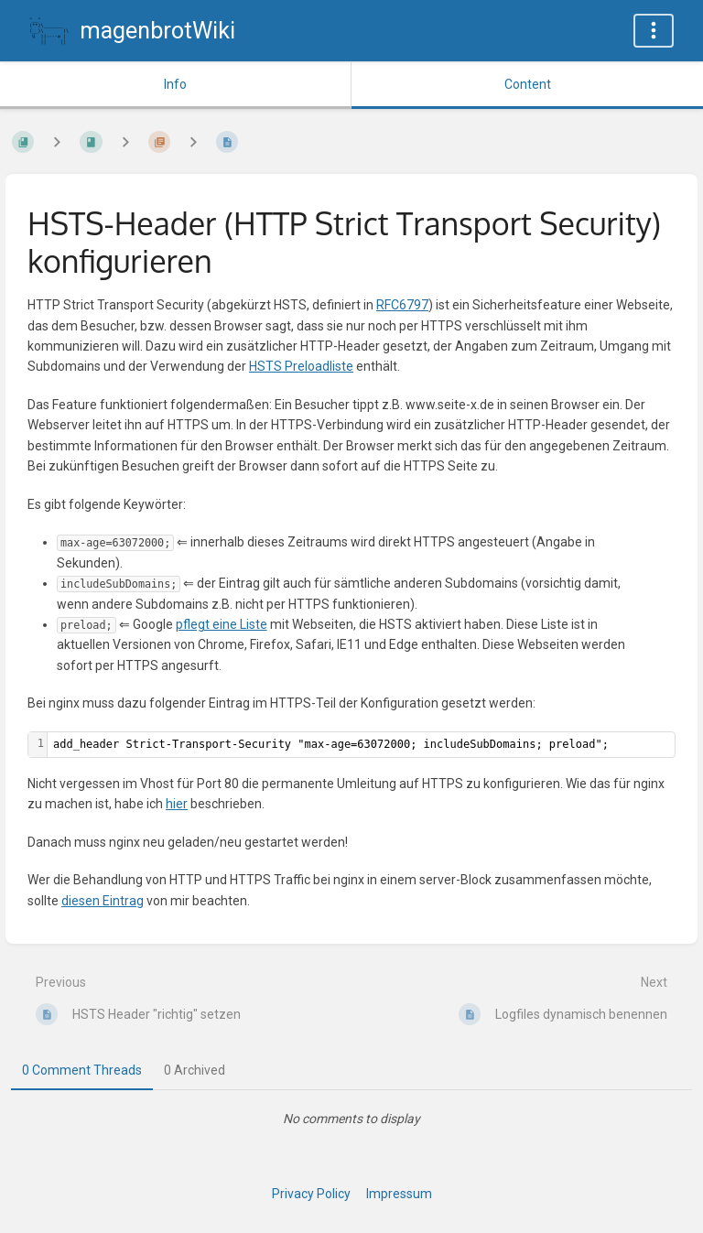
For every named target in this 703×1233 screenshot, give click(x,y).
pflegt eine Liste (221, 624)
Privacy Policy (311, 1193)
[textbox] (361, 744)
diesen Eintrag (102, 900)
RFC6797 (402, 304)
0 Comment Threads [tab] (82, 1070)
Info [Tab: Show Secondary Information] (175, 84)
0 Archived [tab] (194, 1070)
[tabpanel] (351, 1119)
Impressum (399, 1193)
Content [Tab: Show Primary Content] (527, 84)
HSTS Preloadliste (301, 366)
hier (177, 803)
